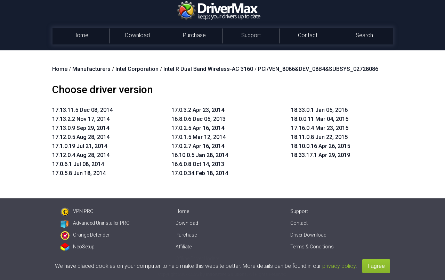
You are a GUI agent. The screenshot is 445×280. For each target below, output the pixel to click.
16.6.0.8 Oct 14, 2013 (197, 164)
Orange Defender (85, 234)
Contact (307, 35)
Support (251, 35)
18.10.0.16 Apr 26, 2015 (320, 146)
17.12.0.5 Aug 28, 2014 (81, 137)
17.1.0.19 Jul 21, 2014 (79, 146)
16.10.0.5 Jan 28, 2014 (199, 155)
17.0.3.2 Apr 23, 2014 (197, 110)
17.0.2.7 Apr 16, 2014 (197, 146)
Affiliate (184, 246)
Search (364, 35)
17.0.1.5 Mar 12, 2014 (198, 137)
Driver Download (308, 234)
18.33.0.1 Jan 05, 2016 (319, 110)
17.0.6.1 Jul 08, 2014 (78, 164)
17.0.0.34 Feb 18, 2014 (199, 173)
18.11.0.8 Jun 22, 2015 (319, 137)
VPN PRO (77, 211)
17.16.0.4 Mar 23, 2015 (319, 128)
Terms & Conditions (312, 246)
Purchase (194, 35)
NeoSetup (77, 246)
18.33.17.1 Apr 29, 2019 (320, 155)
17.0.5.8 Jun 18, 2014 (79, 173)
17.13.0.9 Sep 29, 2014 (80, 128)
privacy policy (339, 266)
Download (137, 35)
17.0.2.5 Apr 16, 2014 (197, 128)
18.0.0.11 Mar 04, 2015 (319, 119)
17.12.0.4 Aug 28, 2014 (81, 155)
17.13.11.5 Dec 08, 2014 (82, 110)
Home (80, 35)
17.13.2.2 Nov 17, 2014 (81, 119)
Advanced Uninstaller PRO (95, 223)
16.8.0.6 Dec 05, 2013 (198, 119)
